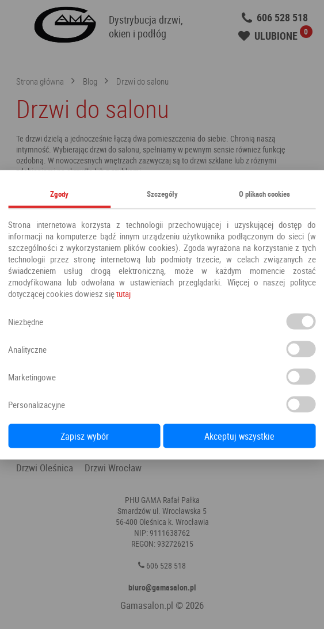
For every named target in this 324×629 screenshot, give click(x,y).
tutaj (123, 293)
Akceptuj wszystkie (239, 435)
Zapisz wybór (84, 435)
